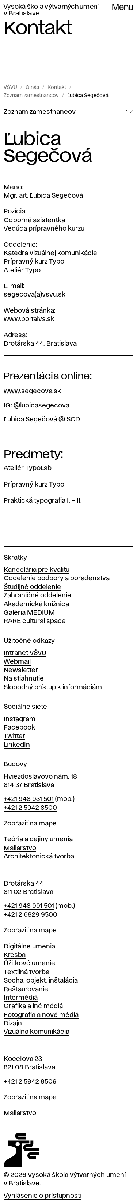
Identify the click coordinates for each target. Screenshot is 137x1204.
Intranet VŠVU (25, 653)
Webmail (17, 662)
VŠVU (10, 87)
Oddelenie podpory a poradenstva (57, 578)
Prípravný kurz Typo (34, 262)
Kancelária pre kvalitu (36, 570)
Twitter (14, 736)
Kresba (15, 955)
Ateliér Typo (22, 270)
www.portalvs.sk (29, 319)
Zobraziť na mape (30, 824)
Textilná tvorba (26, 972)
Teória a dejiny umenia (38, 839)
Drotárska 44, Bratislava (40, 344)
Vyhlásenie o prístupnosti (42, 1196)
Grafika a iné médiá (33, 1006)
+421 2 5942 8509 (30, 1082)
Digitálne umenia (29, 947)
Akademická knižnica (36, 604)
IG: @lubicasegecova (36, 406)
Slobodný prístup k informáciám (53, 687)
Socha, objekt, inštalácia (41, 981)
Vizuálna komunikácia (36, 1032)
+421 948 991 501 (29, 906)
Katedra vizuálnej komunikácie (50, 253)
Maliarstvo (20, 848)
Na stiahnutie (24, 679)
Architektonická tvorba (39, 857)
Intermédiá (21, 998)
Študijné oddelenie (32, 587)
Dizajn (13, 1023)
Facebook (19, 728)
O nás (32, 87)
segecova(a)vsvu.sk (34, 295)
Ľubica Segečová (88, 95)
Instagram (19, 719)
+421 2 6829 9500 (30, 915)
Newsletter (21, 670)
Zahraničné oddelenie (37, 596)
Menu (122, 7)
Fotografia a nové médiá (41, 1015)
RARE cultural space (35, 621)
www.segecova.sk (32, 391)
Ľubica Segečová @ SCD (42, 419)
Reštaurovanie (26, 989)
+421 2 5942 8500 (30, 808)
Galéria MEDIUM (29, 613)
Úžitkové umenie (29, 963)
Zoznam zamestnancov (31, 95)
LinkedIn (17, 745)
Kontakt (56, 87)
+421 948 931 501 (29, 799)
